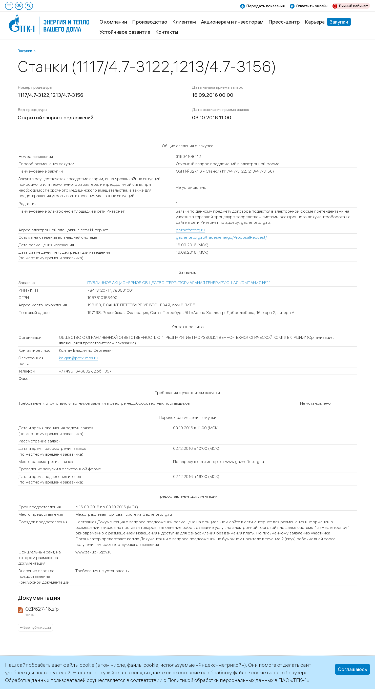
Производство (149, 21)
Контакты (166, 32)
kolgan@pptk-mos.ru (78, 357)
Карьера (315, 21)
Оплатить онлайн (311, 5)
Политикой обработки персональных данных (220, 680)
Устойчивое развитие (124, 32)
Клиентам (184, 21)
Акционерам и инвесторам (232, 21)
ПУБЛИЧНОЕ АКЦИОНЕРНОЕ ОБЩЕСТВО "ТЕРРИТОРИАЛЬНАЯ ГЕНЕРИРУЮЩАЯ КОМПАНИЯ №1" (178, 282)
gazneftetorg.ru (190, 229)
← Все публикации (35, 627)
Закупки (339, 21)
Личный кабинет (353, 5)
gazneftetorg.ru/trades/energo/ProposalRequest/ (221, 237)
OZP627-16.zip (42, 609)
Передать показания (265, 5)
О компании (113, 21)
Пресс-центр (284, 21)
